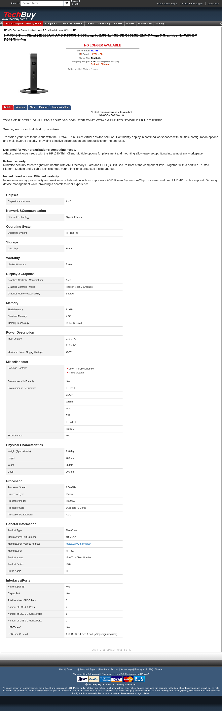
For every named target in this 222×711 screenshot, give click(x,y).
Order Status (163, 3)
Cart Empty (213, 3)
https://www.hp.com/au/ (78, 543)
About (62, 669)
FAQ (151, 669)
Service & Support (88, 669)
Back (15, 30)
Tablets (90, 23)
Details (8, 107)
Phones (130, 23)
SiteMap (159, 669)
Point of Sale (145, 23)
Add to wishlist (75, 69)
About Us (15, 3)
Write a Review (90, 69)
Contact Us (72, 669)
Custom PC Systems (71, 23)
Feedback (104, 669)
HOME (7, 30)
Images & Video (60, 107)
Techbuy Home (23, 23)
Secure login (126, 669)
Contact (184, 3)
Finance (43, 107)
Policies (115, 669)
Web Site (99, 54)
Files (32, 107)
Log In (174, 3)
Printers (118, 23)
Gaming (160, 23)
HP (74, 30)
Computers (51, 23)
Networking (104, 23)
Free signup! (140, 669)
